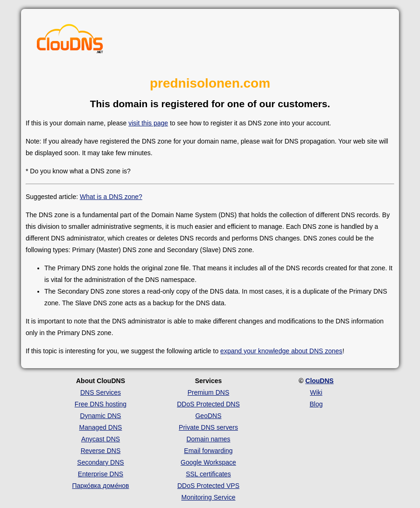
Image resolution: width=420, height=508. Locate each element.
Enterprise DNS (100, 474)
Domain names (208, 439)
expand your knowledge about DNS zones (281, 351)
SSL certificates (208, 474)
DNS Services (100, 392)
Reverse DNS (101, 450)
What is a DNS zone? (111, 196)
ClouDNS (319, 380)
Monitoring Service (209, 497)
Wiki (316, 392)
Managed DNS (100, 427)
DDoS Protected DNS (208, 404)
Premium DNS (208, 392)
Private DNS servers (208, 427)
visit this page (148, 123)
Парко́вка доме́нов (100, 485)
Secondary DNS (100, 462)
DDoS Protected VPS (208, 485)
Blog (315, 404)
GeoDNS (208, 415)
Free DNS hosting (100, 404)
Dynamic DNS (100, 415)
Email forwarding (208, 450)
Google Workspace (208, 462)
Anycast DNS (100, 439)
